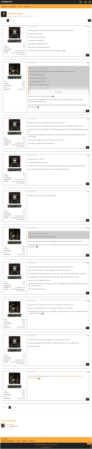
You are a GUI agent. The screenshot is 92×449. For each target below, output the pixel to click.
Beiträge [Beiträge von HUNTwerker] (6, 83)
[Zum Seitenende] (89, 443)
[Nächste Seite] (13, 20)
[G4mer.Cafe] (7, 2)
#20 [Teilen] (88, 372)
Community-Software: (46, 444)
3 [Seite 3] (10, 20)
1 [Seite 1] (5, 20)
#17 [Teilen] (88, 263)
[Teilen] (89, 20)
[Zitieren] (87, 55)
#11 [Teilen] (88, 27)
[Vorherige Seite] (2, 20)
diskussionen (10, 424)
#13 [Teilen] (88, 119)
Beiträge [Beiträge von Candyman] (6, 47)
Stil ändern (4, 439)
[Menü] (89, 2)
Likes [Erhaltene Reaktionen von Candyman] (5, 45)
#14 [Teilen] (88, 155)
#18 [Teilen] (88, 301)
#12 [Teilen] (88, 63)
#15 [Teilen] (88, 192)
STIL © (46, 447)
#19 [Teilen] (88, 336)
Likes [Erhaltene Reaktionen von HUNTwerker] (5, 81)
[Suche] (80, 2)
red (7, 426)
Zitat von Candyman (38, 68)
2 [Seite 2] (7, 20)
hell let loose (9, 428)
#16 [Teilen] (88, 228)
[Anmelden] (85, 2)
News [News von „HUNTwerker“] (5, 87)
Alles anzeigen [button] (58, 92)
